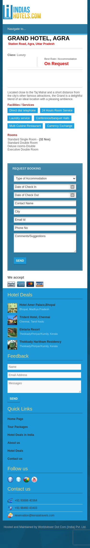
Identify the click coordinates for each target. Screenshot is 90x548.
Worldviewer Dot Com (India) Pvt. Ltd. (61, 527)
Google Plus (26, 479)
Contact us (14, 458)
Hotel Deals (15, 450)
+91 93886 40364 (26, 500)
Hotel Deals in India (20, 435)
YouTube (34, 479)
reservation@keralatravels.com (34, 515)
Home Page (15, 419)
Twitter (18, 479)
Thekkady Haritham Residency (45, 344)
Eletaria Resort (45, 332)
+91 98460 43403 (26, 508)
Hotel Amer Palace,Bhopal (45, 307)
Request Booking (26, 168)
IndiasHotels (22, 12)
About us (13, 443)
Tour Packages (17, 427)
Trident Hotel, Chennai (45, 319)
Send (20, 260)
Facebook (10, 479)
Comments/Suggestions (45, 243)
